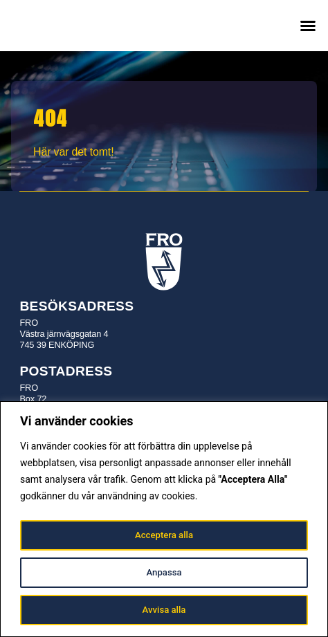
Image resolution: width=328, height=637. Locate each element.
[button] (307, 25)
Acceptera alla (163, 535)
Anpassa (164, 572)
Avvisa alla (164, 610)
